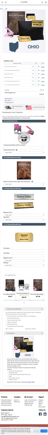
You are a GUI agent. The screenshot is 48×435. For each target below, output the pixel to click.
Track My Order (28, 405)
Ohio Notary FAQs (30, 382)
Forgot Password (29, 401)
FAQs (40, 405)
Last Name (6, 253)
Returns (41, 401)
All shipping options (9, 102)
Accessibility (42, 407)
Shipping (41, 400)
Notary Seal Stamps (6, 400)
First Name (6, 248)
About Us (16, 400)
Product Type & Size (9, 150)
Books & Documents (6, 403)
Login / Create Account (30, 400)
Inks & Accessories (6, 405)
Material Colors (8, 212)
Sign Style (6, 217)
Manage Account (28, 403)
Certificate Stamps (6, 401)
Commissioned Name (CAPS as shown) (14, 145)
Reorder (41, 403)
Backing (6, 262)
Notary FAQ (17, 401)
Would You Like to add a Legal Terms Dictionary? (17, 181)
